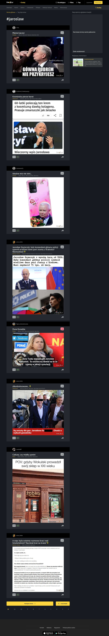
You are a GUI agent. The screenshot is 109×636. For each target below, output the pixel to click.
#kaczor (20, 35)
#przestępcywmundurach (46, 253)
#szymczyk (38, 253)
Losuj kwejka (62, 603)
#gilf (31, 98)
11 (14, 609)
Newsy (56, 7)
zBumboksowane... (21, 386)
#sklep (19, 456)
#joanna (33, 253)
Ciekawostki (30, 7)
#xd (38, 35)
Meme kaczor (18, 33)
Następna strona (29, 603)
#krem (33, 98)
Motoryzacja (63, 7)
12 (8, 609)
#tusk (23, 331)
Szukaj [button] (99, 7)
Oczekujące (61, 2)
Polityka (38, 7)
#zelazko (22, 98)
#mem (20, 175)
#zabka (22, 456)
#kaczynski (25, 35)
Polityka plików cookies (69, 627)
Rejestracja (98, 2)
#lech (23, 545)
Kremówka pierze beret (22, 97)
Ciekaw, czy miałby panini (23, 455)
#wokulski (35, 456)
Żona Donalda (18, 329)
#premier (32, 331)
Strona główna (11, 12)
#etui (32, 175)
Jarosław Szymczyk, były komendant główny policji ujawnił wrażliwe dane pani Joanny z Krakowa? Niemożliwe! (35, 249)
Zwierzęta (9, 7)
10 (21, 609)
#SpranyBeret (38, 98)
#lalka (26, 456)
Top (79, 2)
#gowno (30, 35)
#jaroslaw (34, 35)
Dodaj (23, 2)
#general (26, 388)
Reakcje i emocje (47, 7)
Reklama (49, 627)
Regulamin (57, 627)
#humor (20, 331)
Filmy (72, 2)
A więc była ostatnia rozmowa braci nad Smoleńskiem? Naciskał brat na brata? (30, 542)
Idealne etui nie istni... (22, 173)
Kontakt (42, 627)
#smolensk (27, 545)
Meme (13, 456)
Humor (16, 7)
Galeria (22, 7)
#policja (24, 253)
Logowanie (89, 2)
